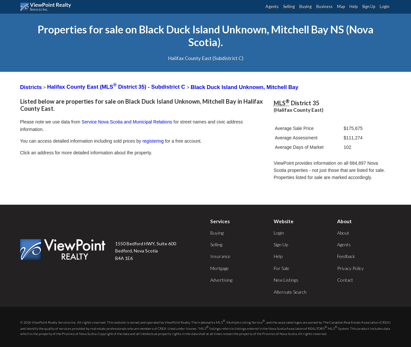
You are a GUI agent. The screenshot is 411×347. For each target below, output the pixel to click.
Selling (289, 6)
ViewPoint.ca (47, 7)
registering (153, 141)
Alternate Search (290, 292)
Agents (272, 6)
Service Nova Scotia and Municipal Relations (127, 121)
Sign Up (368, 6)
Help (353, 6)
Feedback (346, 256)
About (343, 233)
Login (385, 6)
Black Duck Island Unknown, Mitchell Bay (244, 87)
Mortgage (219, 268)
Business (324, 6)
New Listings (286, 280)
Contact (345, 280)
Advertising (221, 280)
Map (341, 6)
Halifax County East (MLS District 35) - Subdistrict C (117, 87)
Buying (305, 6)
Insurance (220, 256)
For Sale (281, 268)
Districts (31, 87)
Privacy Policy (350, 268)
